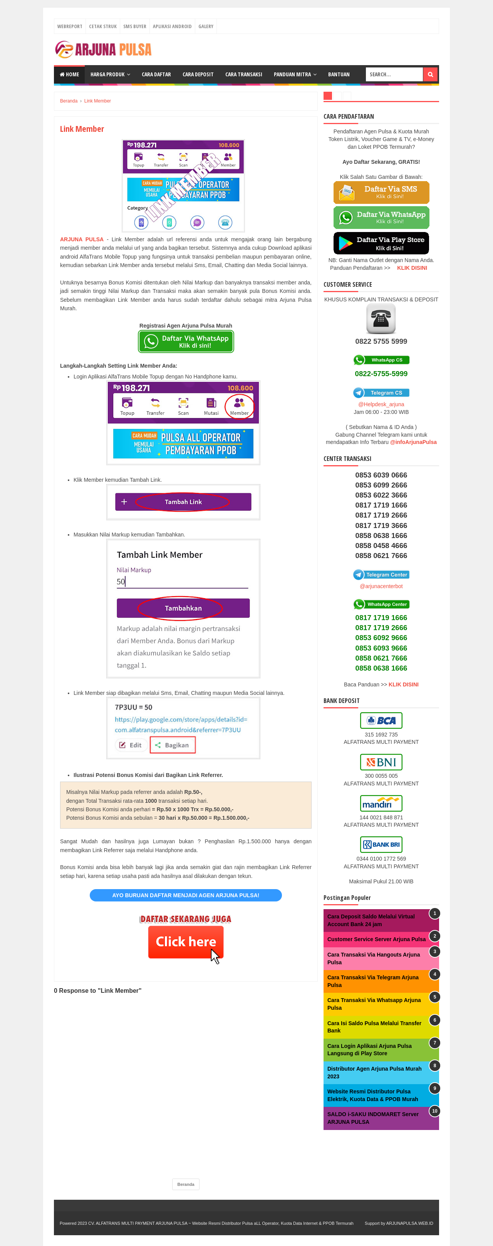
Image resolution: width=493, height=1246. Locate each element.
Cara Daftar (156, 74)
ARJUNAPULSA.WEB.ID (409, 1223)
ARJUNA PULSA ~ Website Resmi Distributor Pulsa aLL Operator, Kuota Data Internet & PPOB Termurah (255, 1223)
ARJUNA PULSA (82, 239)
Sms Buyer (134, 26)
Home (69, 74)
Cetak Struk (103, 26)
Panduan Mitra (292, 74)
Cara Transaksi (243, 74)
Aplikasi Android (172, 26)
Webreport (69, 26)
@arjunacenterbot (381, 586)
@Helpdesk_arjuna (381, 404)
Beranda (185, 1184)
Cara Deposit (198, 74)
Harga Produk (107, 74)
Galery (205, 26)
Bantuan (339, 74)
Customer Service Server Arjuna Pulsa (376, 939)
